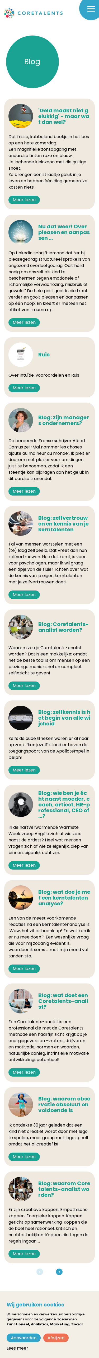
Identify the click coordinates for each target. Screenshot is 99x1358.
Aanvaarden (23, 1338)
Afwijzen (56, 1338)
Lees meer (17, 1348)
